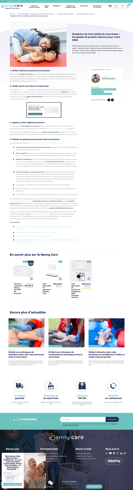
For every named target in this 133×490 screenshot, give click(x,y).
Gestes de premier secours (110, 89)
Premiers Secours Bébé (97, 89)
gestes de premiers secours (56, 128)
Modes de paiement (83, 453)
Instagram (118, 454)
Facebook (107, 454)
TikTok (125, 454)
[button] (116, 5)
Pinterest (114, 454)
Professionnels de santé (49, 453)
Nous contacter (94, 486)
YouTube (110, 454)
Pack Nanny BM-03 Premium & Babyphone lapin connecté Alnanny (75, 290)
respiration (24, 89)
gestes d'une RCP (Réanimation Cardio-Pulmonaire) (46, 143)
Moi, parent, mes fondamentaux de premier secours (34, 236)
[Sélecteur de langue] (110, 7)
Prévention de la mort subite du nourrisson (102, 93)
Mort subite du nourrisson (98, 91)
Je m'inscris (112, 419)
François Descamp (108, 78)
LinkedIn (121, 454)
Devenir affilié (45, 461)
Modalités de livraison (84, 456)
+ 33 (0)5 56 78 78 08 (70, 487)
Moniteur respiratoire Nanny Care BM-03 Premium (18, 288)
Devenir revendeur (47, 459)
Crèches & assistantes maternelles (53, 456)
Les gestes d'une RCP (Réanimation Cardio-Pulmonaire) (36, 232)
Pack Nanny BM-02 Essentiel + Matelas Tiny (47, 288)
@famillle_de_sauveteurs (40, 214)
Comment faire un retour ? (86, 459)
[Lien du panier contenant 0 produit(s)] (128, 5)
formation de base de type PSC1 (21, 201)
